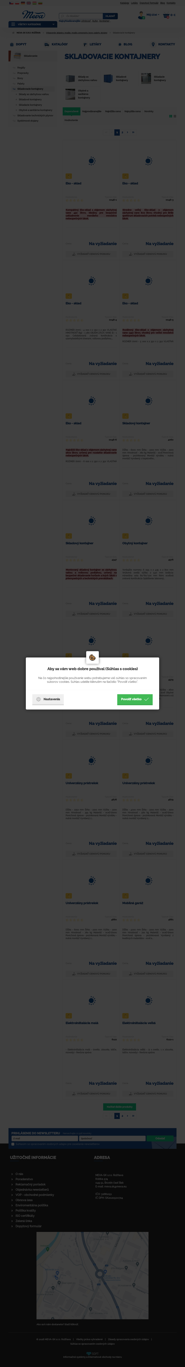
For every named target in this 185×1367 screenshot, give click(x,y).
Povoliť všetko (135, 699)
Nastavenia (48, 699)
